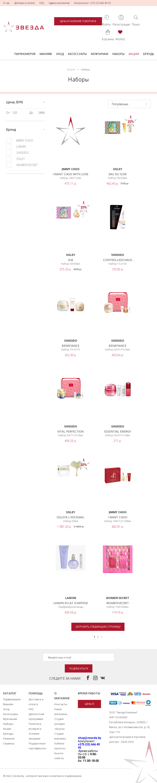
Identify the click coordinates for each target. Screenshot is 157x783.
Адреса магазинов (59, 3)
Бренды (149, 54)
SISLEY (15, 158)
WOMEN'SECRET (22, 164)
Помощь (36, 693)
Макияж (45, 54)
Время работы (89, 693)
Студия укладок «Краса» (59, 724)
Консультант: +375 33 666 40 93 (92, 3)
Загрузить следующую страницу (97, 626)
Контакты (60, 704)
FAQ (41, 3)
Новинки (9, 738)
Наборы (118, 54)
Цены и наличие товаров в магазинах (78, 22)
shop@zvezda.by (89, 738)
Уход (60, 54)
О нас (6, 3)
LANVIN (16, 146)
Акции (134, 54)
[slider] (6, 108)
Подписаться (78, 668)
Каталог (71, 69)
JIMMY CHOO (19, 140)
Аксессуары (77, 54)
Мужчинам (99, 54)
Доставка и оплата (24, 3)
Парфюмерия (24, 54)
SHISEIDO (17, 152)
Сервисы (9, 743)
